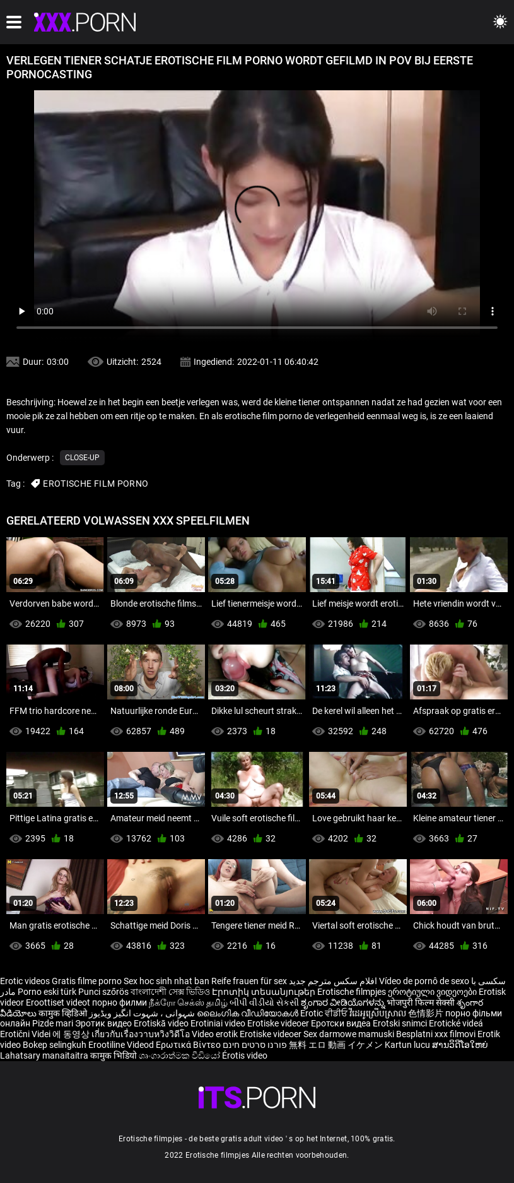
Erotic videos (26, 981)
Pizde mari (52, 1023)
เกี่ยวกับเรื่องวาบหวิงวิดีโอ (141, 1034)
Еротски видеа (342, 1023)
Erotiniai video (218, 1023)
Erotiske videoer (279, 1023)
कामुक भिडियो (114, 1055)
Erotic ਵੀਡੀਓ (324, 1013)
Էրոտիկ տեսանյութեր (264, 992)
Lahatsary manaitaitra (45, 1055)
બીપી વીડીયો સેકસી (264, 1002)
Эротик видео (104, 1023)
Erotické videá (456, 1023)
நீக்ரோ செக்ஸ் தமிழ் (188, 1002)
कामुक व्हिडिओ (63, 1013)
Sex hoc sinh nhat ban (166, 981)
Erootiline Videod (122, 1045)
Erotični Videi (26, 1034)
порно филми (119, 1002)
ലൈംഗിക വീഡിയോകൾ (248, 1013)
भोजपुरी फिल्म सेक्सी (421, 1002)
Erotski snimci (401, 1023)
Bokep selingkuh (54, 1045)
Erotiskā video (162, 1023)
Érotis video (244, 1055)
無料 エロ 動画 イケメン (336, 1045)
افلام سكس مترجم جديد (333, 981)
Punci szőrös (103, 992)
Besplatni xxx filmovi (436, 1034)
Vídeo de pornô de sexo (424, 981)
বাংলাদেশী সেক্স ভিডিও (170, 992)
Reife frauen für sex (249, 981)
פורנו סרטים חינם (255, 1045)
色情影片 (426, 1013)
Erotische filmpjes (351, 992)
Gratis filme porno (87, 981)
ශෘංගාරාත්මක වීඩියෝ (180, 1055)
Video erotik (216, 1034)
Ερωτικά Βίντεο (189, 1045)
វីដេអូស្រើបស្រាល (378, 1013)
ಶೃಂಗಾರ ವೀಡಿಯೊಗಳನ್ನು (344, 1002)
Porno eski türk (47, 992)
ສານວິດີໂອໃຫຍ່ (460, 1045)
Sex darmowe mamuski (348, 1034)
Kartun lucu (408, 1045)
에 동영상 (71, 1034)
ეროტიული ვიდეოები (433, 992)
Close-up (82, 457)
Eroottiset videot (59, 1002)
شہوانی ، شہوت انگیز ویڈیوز (143, 1013)
